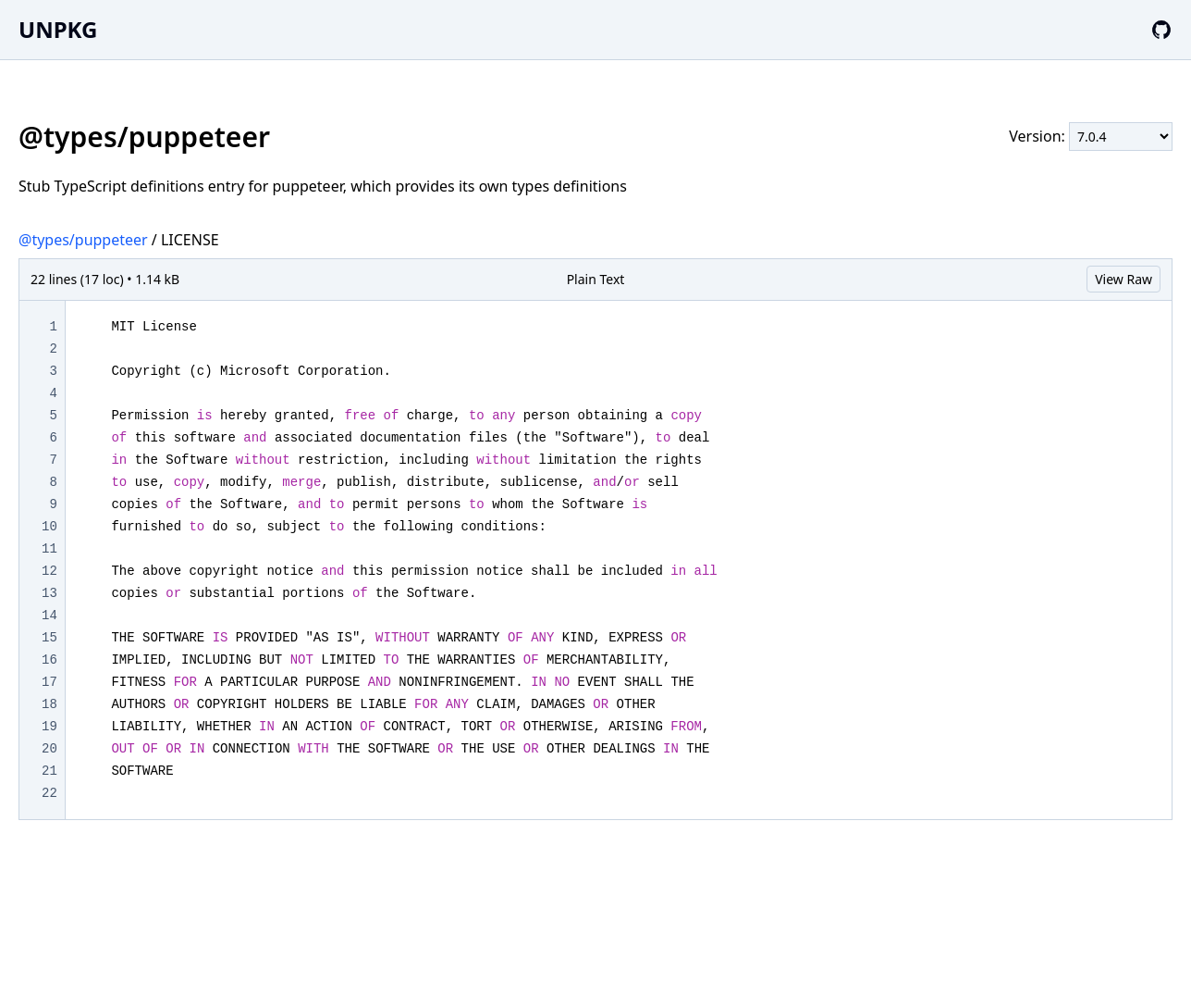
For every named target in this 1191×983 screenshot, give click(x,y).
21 (49, 771)
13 (49, 593)
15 (49, 637)
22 (49, 793)
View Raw (1123, 279)
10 (49, 526)
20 (49, 748)
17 (49, 682)
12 (49, 571)
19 (49, 726)
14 (49, 615)
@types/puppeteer (83, 240)
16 (49, 660)
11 (49, 548)
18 (49, 704)
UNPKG (57, 29)
